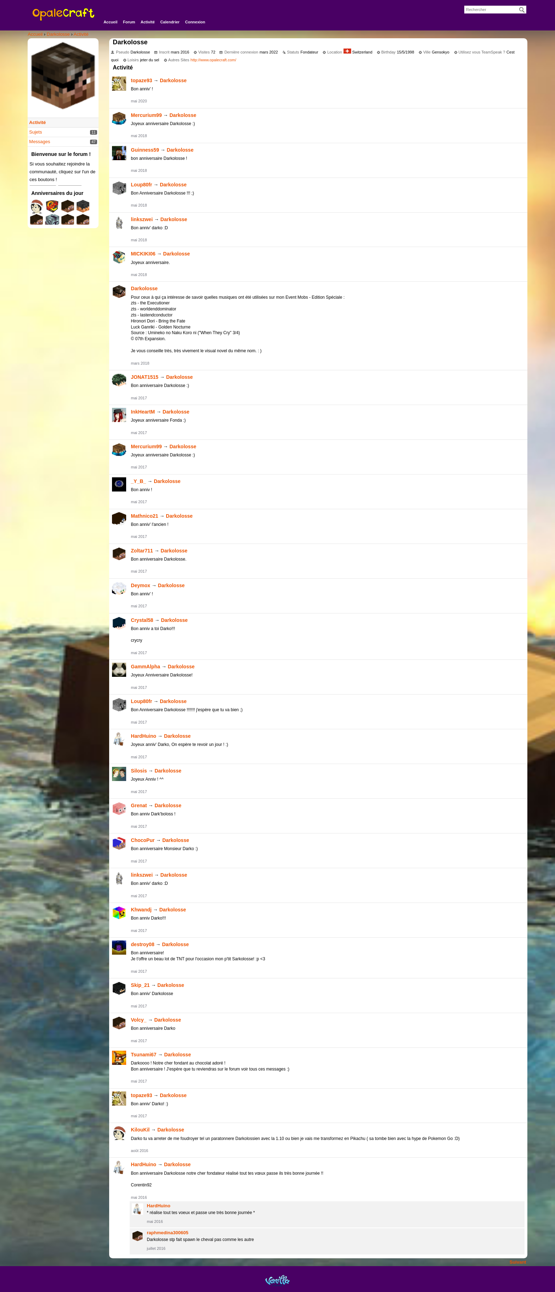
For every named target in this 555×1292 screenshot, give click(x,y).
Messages (39, 141)
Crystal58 (142, 620)
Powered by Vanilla (277, 1280)
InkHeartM (143, 412)
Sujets (35, 132)
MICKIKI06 (143, 254)
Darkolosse (173, 80)
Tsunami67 (143, 1054)
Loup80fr (141, 184)
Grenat (139, 805)
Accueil (110, 22)
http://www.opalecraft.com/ (213, 60)
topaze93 (141, 80)
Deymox (140, 585)
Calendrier (169, 22)
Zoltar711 (142, 551)
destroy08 (142, 944)
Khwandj (141, 909)
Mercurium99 (146, 115)
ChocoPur (143, 840)
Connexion (195, 22)
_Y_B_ (138, 481)
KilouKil (140, 1130)
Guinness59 (145, 150)
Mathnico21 (144, 516)
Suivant (518, 1262)
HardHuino (143, 736)
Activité (148, 22)
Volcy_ (138, 1020)
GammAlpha (145, 666)
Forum (129, 22)
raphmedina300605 (167, 1232)
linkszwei (141, 219)
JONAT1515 (144, 377)
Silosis (139, 771)
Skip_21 (140, 985)
